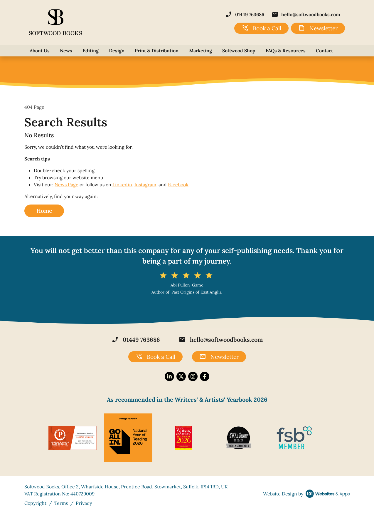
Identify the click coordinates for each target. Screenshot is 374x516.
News (66, 50)
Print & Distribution (156, 50)
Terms (61, 503)
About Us (40, 50)
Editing (90, 50)
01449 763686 (244, 14)
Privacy (84, 503)
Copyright (35, 503)
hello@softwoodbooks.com (305, 14)
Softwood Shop (238, 50)
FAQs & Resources (286, 50)
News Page (66, 184)
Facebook (178, 184)
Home (44, 210)
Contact (324, 50)
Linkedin (122, 184)
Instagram (145, 184)
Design (116, 50)
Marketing (200, 50)
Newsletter (318, 28)
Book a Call (261, 28)
